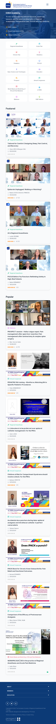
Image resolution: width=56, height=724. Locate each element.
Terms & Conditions (11, 714)
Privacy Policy (21, 714)
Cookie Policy (30, 714)
